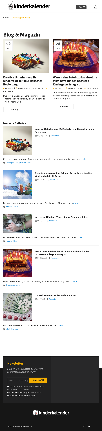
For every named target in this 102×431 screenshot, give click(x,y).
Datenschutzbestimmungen (21, 395)
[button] (80, 7)
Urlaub (15, 207)
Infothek (9, 207)
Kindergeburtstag (25, 88)
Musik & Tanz (38, 88)
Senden (37, 380)
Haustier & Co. (11, 241)
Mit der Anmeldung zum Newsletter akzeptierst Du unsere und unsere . (25, 391)
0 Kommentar (92, 88)
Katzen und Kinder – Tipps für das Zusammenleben (61, 217)
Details (13, 109)
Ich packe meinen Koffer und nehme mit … (57, 295)
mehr (83, 159)
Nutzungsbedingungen (18, 392)
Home (6, 17)
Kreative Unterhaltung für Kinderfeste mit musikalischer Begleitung (22, 81)
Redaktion (9, 88)
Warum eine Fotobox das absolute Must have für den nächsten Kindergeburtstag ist (75, 81)
